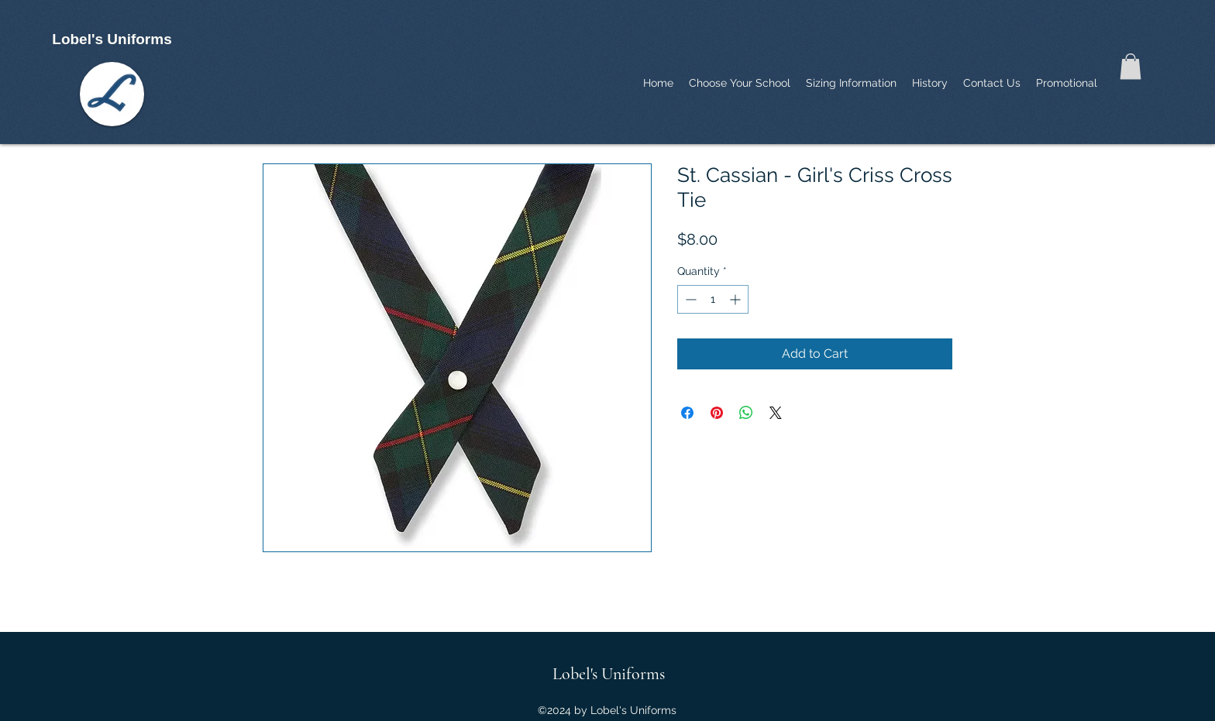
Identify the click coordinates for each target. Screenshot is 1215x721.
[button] (1130, 66)
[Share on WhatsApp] (746, 412)
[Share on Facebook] (687, 412)
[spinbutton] (713, 299)
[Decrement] (689, 299)
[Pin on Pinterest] (716, 412)
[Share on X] (775, 412)
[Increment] (736, 299)
